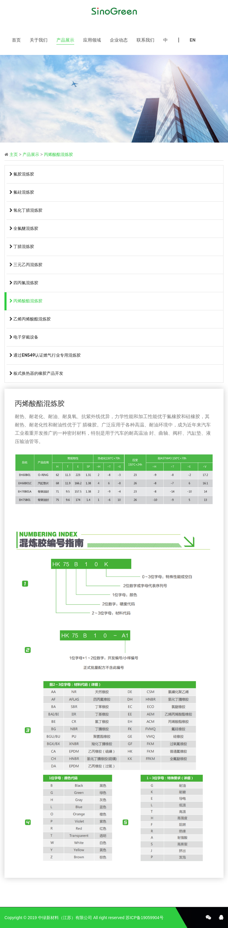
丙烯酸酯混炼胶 (58, 154)
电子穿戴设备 (24, 337)
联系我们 (145, 40)
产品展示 (65, 40)
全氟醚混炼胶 (24, 228)
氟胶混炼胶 (22, 174)
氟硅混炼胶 (22, 192)
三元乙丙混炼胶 (26, 264)
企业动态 (119, 40)
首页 (16, 40)
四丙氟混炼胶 (24, 282)
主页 (14, 154)
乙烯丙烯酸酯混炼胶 (30, 319)
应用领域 (92, 40)
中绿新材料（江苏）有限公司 (65, 917)
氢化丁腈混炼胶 (26, 210)
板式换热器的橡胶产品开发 (36, 373)
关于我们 (39, 40)
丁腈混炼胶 (22, 246)
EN (193, 40)
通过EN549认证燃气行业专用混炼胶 (45, 355)
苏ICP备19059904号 (145, 917)
